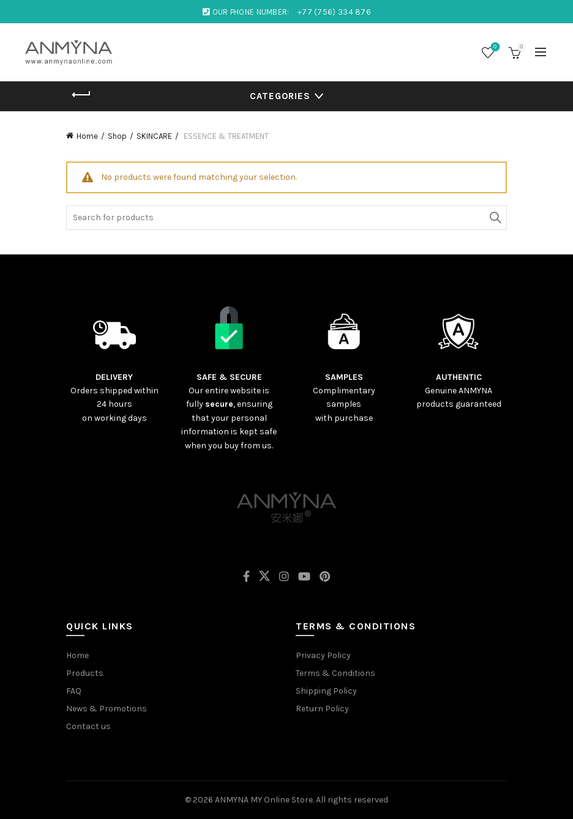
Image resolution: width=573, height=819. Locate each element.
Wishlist (493, 47)
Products (84, 673)
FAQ (73, 691)
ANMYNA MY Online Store (264, 800)
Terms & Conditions (335, 673)
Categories (280, 96)
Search (494, 218)
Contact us (88, 726)
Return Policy (322, 708)
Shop (117, 136)
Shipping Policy (326, 691)
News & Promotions (106, 708)
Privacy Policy (323, 655)
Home (87, 136)
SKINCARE (154, 136)
